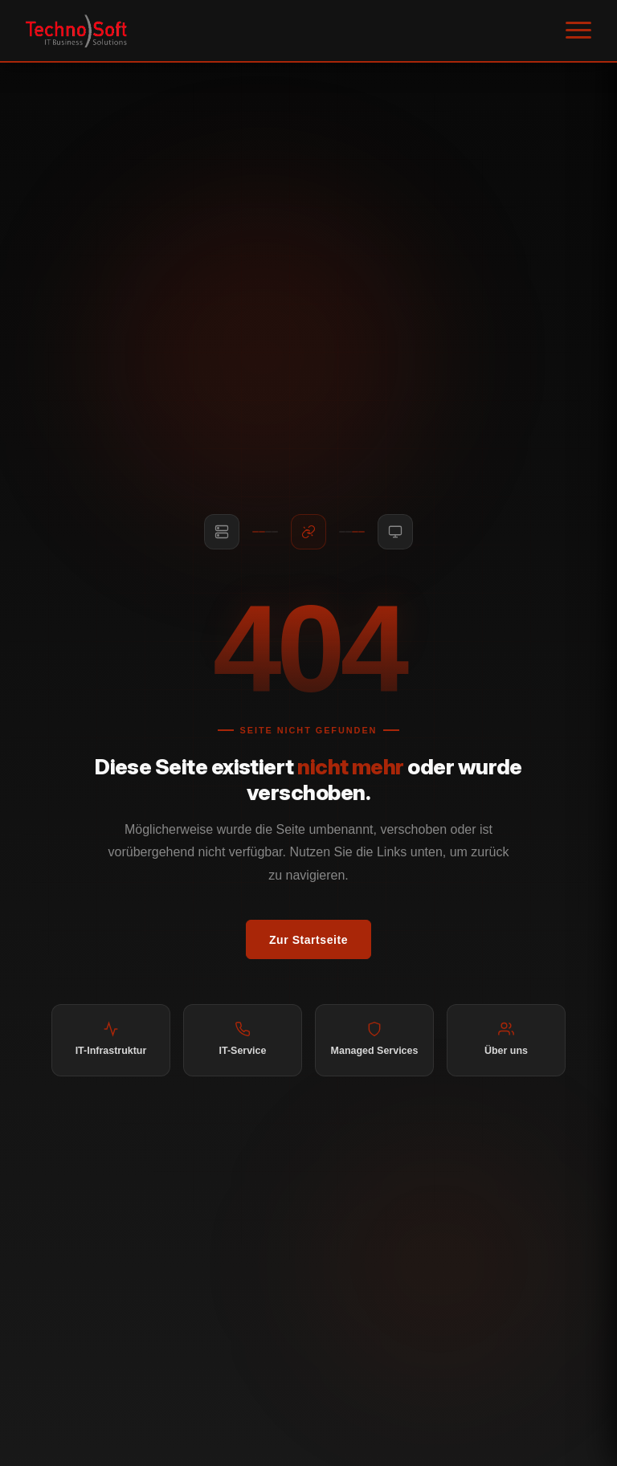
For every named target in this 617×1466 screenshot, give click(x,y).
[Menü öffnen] (578, 30)
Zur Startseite (308, 939)
